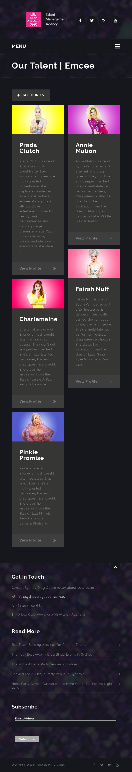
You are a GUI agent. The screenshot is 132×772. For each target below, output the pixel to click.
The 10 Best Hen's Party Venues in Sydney (45, 664)
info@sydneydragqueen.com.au (41, 597)
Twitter (92, 20)
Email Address (25, 718)
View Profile (30, 268)
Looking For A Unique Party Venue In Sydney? (48, 674)
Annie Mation (86, 148)
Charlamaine (38, 319)
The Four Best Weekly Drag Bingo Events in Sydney (52, 654)
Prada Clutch (30, 148)
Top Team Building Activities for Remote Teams (49, 645)
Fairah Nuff (92, 289)
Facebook (80, 20)
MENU (19, 46)
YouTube (115, 20)
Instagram (104, 20)
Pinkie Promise (31, 455)
